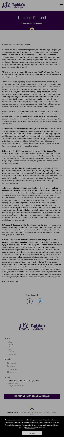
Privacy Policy (30, 428)
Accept (31, 433)
